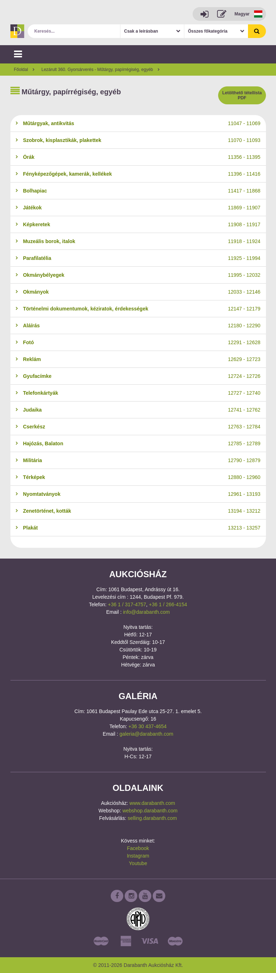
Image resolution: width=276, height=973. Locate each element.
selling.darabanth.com (152, 818)
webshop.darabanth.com (150, 810)
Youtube (138, 863)
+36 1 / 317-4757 (127, 604)
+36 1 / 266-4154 (168, 604)
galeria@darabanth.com (147, 734)
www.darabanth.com (152, 803)
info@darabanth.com (146, 612)
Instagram (138, 856)
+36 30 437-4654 (147, 726)
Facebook (138, 848)
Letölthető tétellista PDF (242, 95)
